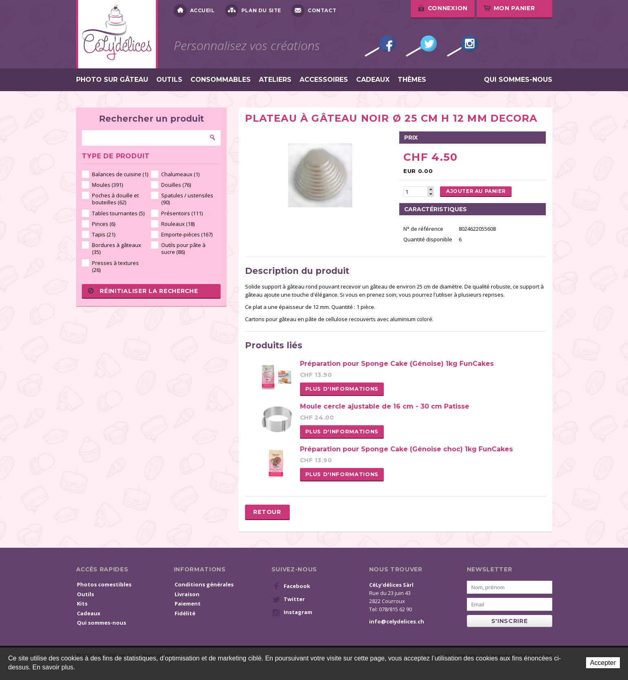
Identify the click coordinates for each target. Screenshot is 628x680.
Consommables (220, 80)
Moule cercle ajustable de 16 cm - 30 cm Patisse (384, 406)
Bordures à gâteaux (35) (116, 248)
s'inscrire (509, 621)
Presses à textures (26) (115, 266)
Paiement (188, 603)
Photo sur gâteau (112, 80)
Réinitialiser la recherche (143, 291)
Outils (169, 80)
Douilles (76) (176, 184)
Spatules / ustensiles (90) (187, 199)
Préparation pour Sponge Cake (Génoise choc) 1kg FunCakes (406, 449)
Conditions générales (204, 584)
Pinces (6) (103, 223)
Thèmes (412, 80)
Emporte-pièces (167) (186, 234)
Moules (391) (107, 184)
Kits (82, 603)
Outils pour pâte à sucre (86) (183, 248)
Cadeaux (372, 80)
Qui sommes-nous (518, 80)
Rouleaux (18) (178, 223)
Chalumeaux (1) (180, 174)
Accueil (194, 10)
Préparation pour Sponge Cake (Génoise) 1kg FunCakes (397, 363)
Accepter (603, 662)
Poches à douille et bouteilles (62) (115, 199)
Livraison (187, 594)
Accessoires (324, 80)
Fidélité (185, 613)
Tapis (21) (103, 234)
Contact (313, 10)
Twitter (421, 46)
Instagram (462, 46)
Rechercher (213, 137)
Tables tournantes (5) (118, 213)
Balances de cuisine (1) (120, 174)
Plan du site (253, 10)
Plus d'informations (342, 388)
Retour (267, 512)
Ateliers (275, 80)
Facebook (380, 46)
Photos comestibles (104, 584)
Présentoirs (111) (182, 213)
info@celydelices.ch (396, 621)
